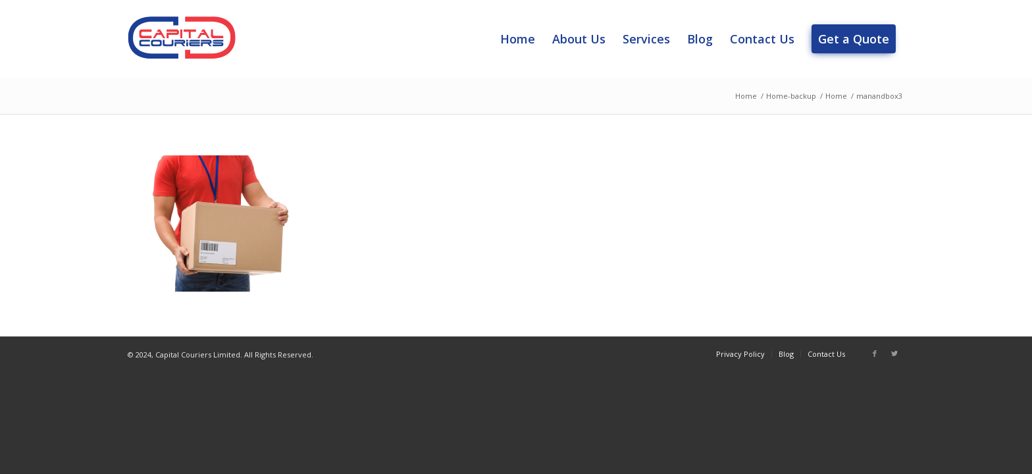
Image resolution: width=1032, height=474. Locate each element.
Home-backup (791, 96)
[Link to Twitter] (894, 353)
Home (746, 96)
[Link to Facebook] (875, 353)
